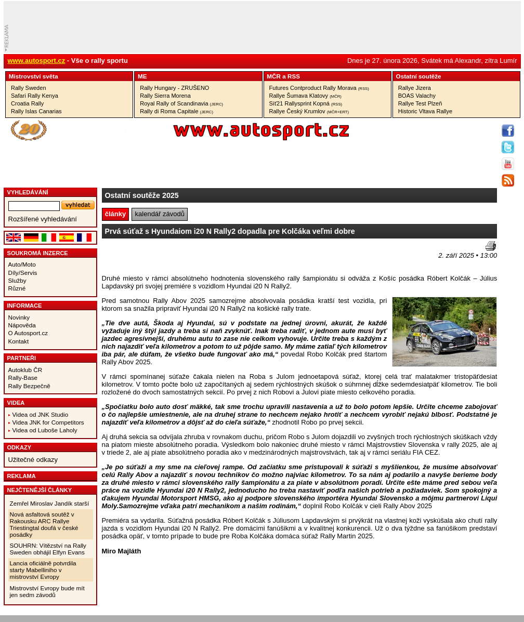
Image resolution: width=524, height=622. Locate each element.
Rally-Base (23, 377)
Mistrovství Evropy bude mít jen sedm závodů (47, 591)
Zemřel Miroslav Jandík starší (49, 503)
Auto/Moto (22, 264)
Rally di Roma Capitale (176, 111)
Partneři (21, 358)
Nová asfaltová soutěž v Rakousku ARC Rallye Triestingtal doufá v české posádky (44, 524)
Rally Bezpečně (29, 385)
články (115, 214)
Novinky (19, 317)
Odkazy (19, 447)
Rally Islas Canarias (36, 111)
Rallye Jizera (414, 88)
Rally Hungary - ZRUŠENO (174, 88)
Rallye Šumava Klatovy (305, 95)
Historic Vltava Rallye (425, 111)
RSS (293, 76)
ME (142, 76)
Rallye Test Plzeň (420, 103)
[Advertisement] (163, 256)
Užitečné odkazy (33, 460)
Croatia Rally (27, 103)
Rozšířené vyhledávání (42, 219)
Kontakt (18, 341)
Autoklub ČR (25, 369)
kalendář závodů (160, 214)
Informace (24, 305)
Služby (17, 280)
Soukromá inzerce (37, 253)
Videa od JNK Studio (40, 414)
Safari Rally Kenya (34, 95)
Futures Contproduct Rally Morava (319, 88)
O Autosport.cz (28, 332)
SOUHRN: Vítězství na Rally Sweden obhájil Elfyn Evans (48, 548)
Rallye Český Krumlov (309, 111)
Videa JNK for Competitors (48, 422)
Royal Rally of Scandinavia (181, 103)
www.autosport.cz (37, 60)
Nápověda (22, 325)
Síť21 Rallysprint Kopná (306, 103)
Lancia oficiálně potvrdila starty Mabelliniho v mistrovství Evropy (43, 570)
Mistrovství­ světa (33, 76)
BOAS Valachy (417, 95)
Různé (17, 288)
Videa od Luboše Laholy (44, 430)
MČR (274, 76)
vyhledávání (27, 192)
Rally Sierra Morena (165, 95)
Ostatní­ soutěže (418, 76)
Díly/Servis (22, 272)
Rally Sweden (28, 88)
